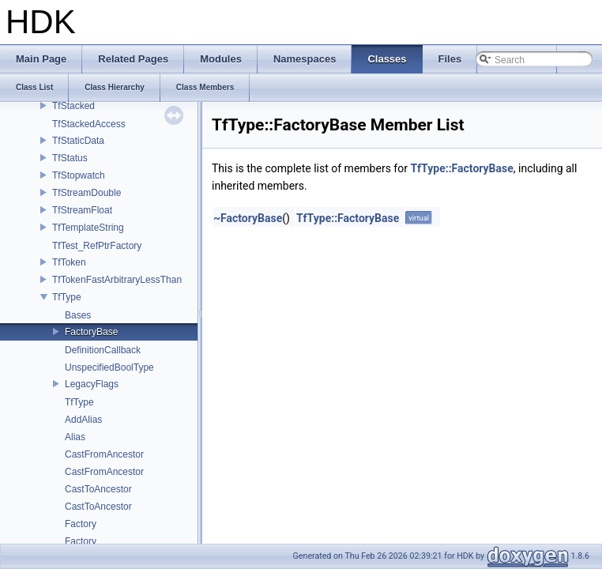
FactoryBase (91, 331)
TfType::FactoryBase (461, 168)
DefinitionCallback (103, 350)
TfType (66, 297)
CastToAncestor (98, 489)
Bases (78, 315)
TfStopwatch (78, 175)
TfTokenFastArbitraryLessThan (117, 279)
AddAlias (83, 419)
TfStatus (70, 158)
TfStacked (73, 105)
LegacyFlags (92, 384)
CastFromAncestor (104, 454)
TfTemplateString (88, 227)
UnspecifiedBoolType (109, 367)
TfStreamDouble (86, 192)
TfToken (69, 262)
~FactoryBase (247, 218)
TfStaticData (78, 140)
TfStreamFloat (82, 210)
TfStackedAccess (89, 124)
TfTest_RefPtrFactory (96, 245)
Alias (75, 437)
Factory (80, 523)
